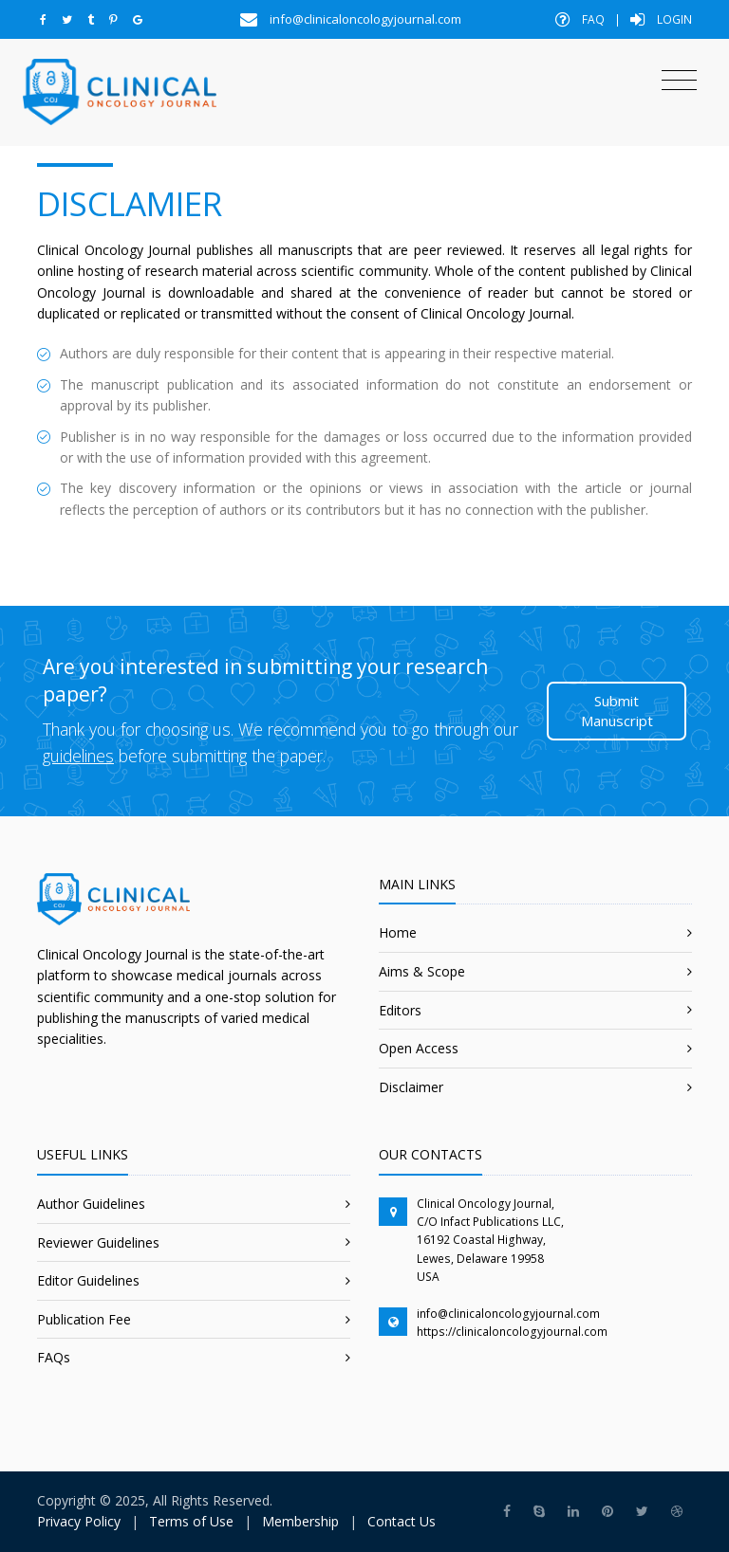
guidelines (78, 755)
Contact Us (401, 1521)
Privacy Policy (79, 1521)
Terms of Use (191, 1521)
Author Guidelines (91, 1204)
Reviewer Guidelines (98, 1242)
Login (661, 19)
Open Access (418, 1048)
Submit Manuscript (617, 710)
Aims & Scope (422, 971)
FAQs (53, 1357)
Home (398, 932)
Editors (400, 1010)
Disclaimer (411, 1087)
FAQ (580, 19)
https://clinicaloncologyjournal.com (512, 1332)
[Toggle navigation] (679, 80)
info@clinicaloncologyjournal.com (508, 1314)
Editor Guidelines (88, 1280)
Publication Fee (84, 1319)
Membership (300, 1521)
